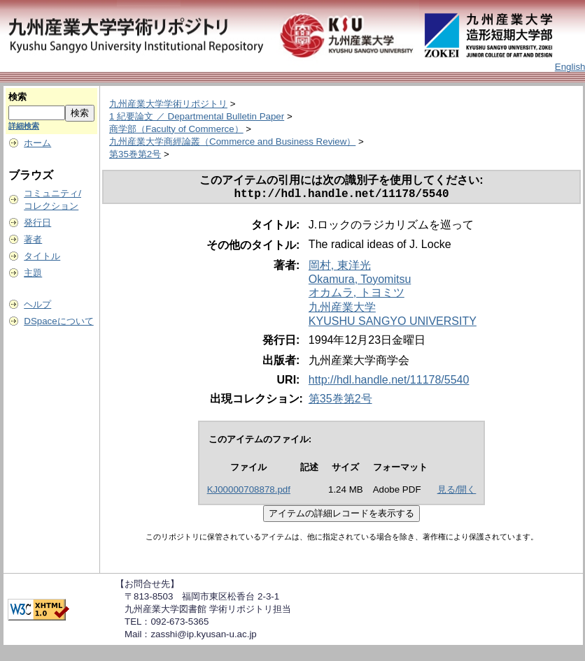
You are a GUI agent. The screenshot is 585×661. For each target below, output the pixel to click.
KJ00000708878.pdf (248, 492)
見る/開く (457, 492)
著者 (33, 239)
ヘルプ (37, 304)
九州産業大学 (342, 310)
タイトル (42, 256)
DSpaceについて (58, 321)
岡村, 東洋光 (340, 268)
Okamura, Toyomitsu (360, 282)
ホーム (37, 143)
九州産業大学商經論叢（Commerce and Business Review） (232, 141)
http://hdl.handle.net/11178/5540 (389, 382)
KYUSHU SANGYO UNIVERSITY (393, 324)
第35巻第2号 (135, 154)
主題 (33, 273)
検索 (17, 97)
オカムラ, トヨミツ (356, 295)
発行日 (37, 222)
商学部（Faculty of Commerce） (176, 129)
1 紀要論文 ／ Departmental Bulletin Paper (196, 116)
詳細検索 (23, 126)
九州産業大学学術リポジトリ (168, 104)
